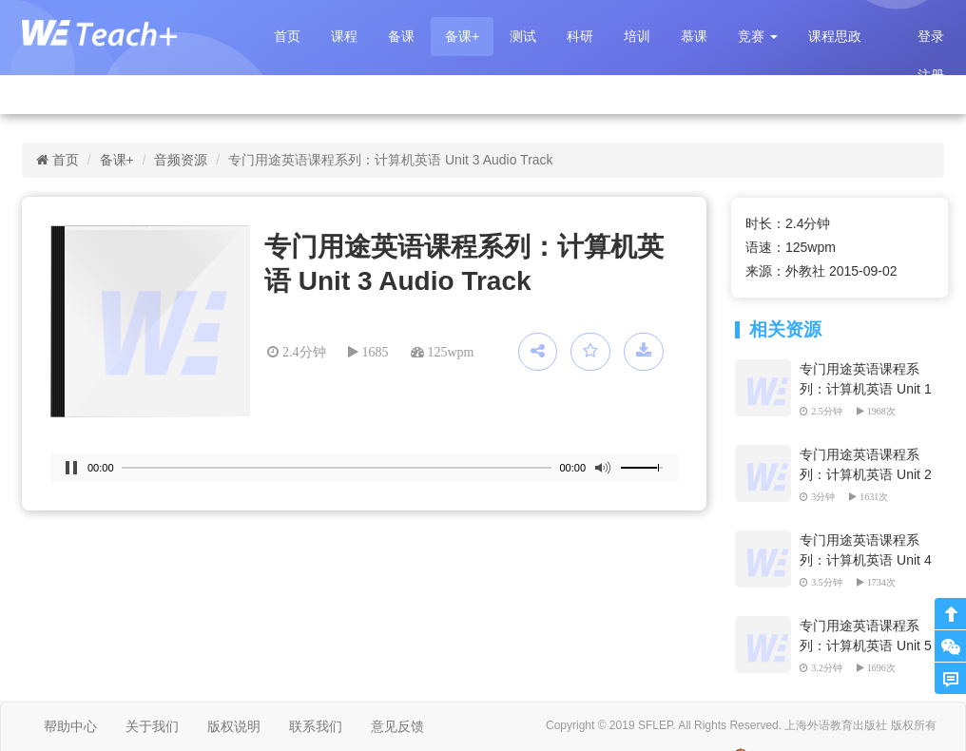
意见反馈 (397, 726)
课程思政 (834, 36)
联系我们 (315, 726)
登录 (931, 36)
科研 (580, 36)
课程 (344, 36)
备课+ (462, 36)
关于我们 (152, 726)
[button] (758, 36)
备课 (401, 36)
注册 (931, 75)
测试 (523, 36)
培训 (637, 36)
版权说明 (234, 726)
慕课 (694, 36)
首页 (287, 36)
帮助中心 (70, 726)
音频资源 (180, 159)
